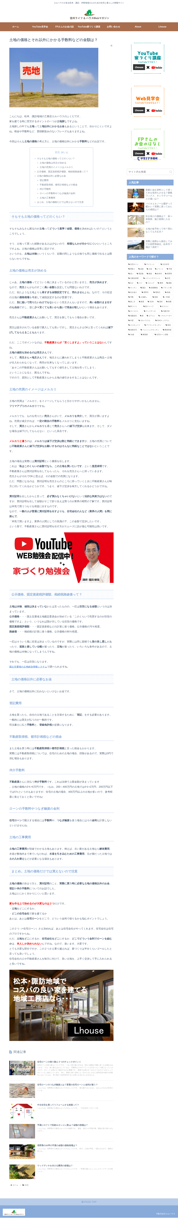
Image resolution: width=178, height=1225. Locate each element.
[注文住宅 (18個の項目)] (166, 264)
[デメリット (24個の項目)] (151, 264)
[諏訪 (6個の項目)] (143, 288)
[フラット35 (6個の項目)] (166, 288)
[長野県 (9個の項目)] (168, 274)
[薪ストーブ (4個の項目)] (150, 306)
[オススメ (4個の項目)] (166, 306)
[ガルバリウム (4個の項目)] (145, 321)
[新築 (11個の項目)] (149, 274)
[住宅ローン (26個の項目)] (135, 264)
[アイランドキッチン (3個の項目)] (153, 325)
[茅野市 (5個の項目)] (146, 292)
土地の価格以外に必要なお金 (51, 176)
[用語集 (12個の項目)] (140, 274)
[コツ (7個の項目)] (140, 283)
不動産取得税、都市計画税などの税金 (59, 185)
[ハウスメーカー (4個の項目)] (165, 316)
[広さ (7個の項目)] (131, 283)
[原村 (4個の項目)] (160, 302)
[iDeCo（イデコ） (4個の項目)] (163, 321)
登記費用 (44, 181)
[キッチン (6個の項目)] (133, 288)
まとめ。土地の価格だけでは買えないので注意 (60, 203)
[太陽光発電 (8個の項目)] (134, 278)
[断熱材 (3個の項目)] (146, 335)
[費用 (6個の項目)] (160, 283)
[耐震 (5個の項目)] (142, 302)
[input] (150, 172)
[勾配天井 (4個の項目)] (166, 311)
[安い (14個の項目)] (131, 274)
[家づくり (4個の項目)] (134, 306)
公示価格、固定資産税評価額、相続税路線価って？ (62, 172)
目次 (57, 152)
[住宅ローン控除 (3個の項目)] (163, 335)
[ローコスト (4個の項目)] (134, 311)
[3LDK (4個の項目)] (151, 302)
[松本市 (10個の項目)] (158, 274)
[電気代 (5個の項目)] (157, 292)
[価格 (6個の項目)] (169, 283)
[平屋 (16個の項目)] (169, 269)
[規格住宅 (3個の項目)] (133, 330)
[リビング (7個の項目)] (150, 283)
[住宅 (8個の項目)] (168, 278)
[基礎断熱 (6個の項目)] (153, 288)
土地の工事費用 (47, 199)
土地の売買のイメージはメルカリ (56, 167)
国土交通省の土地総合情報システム (29, 668)
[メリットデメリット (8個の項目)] (152, 278)
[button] (170, 171)
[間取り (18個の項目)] (132, 269)
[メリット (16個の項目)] (159, 269)
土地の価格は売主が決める (53, 163)
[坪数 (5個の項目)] (132, 297)
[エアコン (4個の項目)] (151, 316)
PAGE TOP (89, 1209)
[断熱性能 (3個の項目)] (167, 330)
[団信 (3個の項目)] (168, 325)
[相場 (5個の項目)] (156, 297)
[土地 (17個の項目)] (149, 269)
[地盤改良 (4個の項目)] (132, 316)
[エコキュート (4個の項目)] (135, 325)
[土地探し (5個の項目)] (144, 297)
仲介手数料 (45, 190)
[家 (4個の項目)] (142, 316)
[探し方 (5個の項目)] (132, 302)
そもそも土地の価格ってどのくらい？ (56, 158)
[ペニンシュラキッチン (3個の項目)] (150, 330)
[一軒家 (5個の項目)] (167, 297)
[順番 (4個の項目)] (169, 302)
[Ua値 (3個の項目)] (133, 335)
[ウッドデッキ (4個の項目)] (151, 311)
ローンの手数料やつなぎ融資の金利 (57, 194)
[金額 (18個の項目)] (141, 269)
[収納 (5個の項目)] (168, 292)
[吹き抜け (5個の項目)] (133, 292)
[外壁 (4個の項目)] (132, 321)
